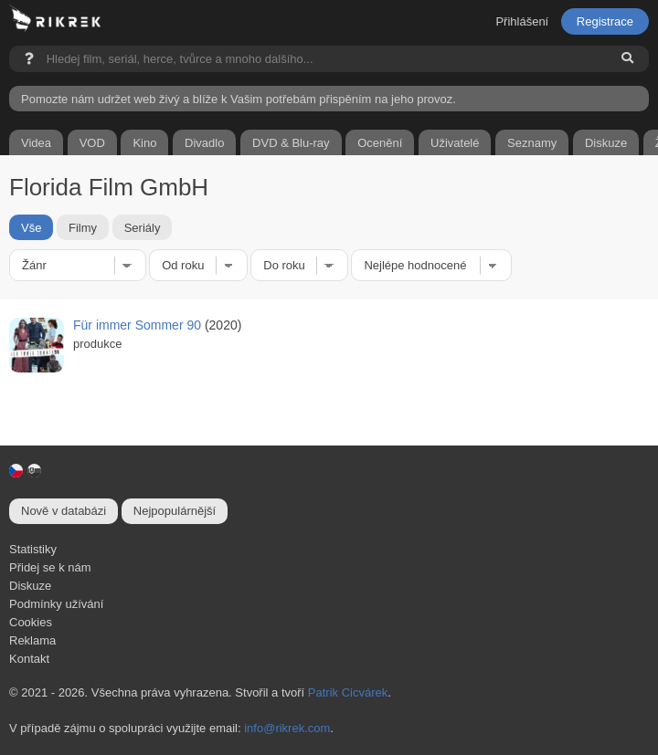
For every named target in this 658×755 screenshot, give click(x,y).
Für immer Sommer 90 (137, 325)
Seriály (142, 227)
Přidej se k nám (50, 567)
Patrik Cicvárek (347, 692)
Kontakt (29, 659)
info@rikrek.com (287, 728)
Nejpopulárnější (174, 511)
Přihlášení (521, 21)
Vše (31, 227)
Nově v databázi (63, 511)
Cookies (30, 622)
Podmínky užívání (56, 604)
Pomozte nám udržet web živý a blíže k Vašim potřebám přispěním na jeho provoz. (238, 99)
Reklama (32, 640)
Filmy (83, 227)
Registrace (605, 21)
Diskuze (30, 585)
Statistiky (33, 549)
